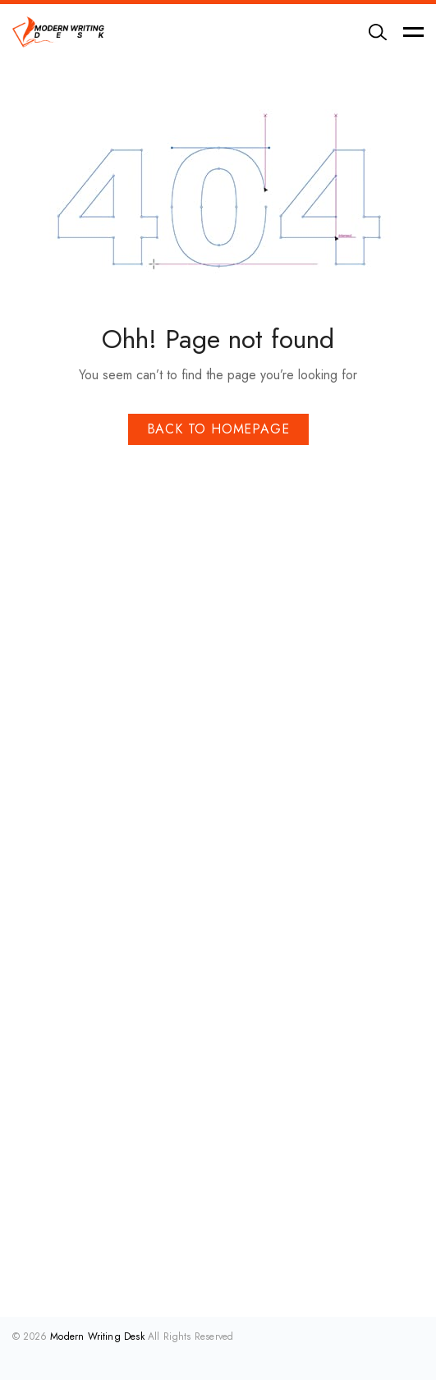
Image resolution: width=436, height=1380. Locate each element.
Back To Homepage (218, 429)
